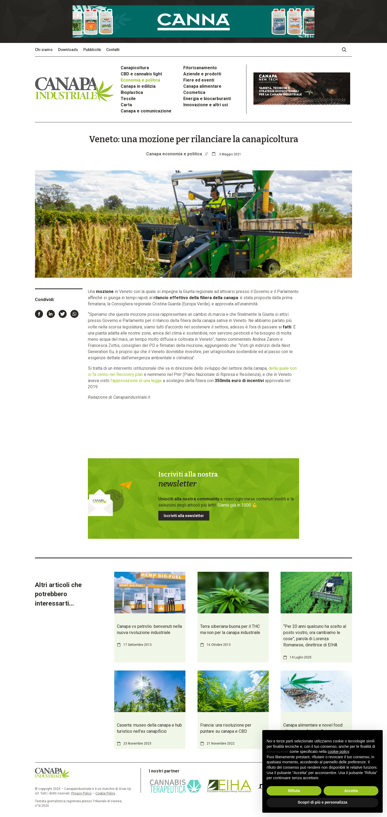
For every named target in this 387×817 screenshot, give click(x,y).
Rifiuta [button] (294, 791)
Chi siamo (44, 49)
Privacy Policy (81, 793)
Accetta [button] (351, 791)
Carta (126, 104)
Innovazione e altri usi (205, 104)
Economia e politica (140, 80)
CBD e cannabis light (141, 73)
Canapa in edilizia (138, 86)
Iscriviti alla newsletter (184, 516)
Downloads (68, 49)
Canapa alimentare (202, 86)
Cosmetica (194, 92)
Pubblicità (92, 49)
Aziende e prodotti (202, 73)
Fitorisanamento (200, 67)
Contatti (113, 49)
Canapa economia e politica (174, 153)
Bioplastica (132, 92)
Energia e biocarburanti (207, 98)
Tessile (128, 98)
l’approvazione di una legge (136, 380)
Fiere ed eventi (198, 80)
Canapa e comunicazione (146, 110)
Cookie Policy (105, 793)
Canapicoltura (135, 67)
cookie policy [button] (338, 751)
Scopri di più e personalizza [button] (322, 802)
